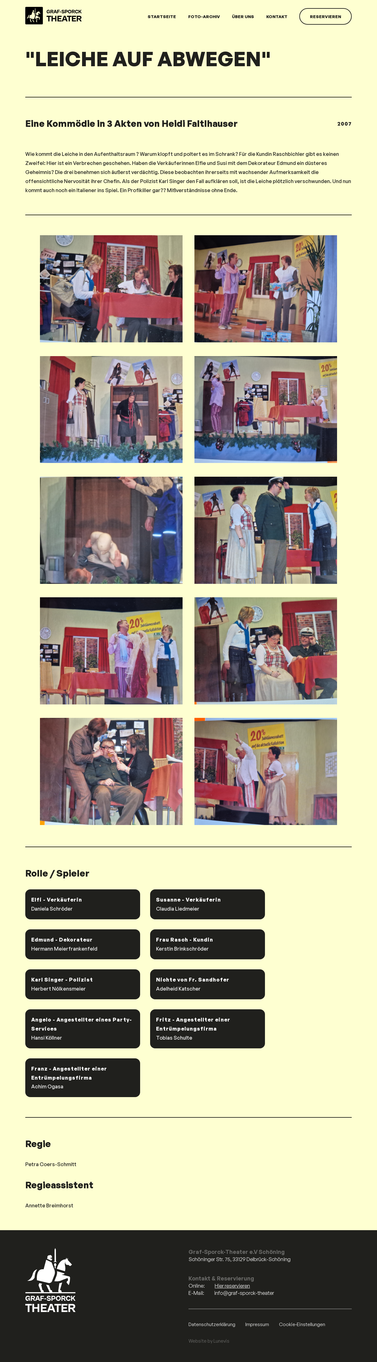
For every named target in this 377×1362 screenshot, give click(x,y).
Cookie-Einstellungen (302, 1324)
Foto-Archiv (204, 16)
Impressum (257, 1324)
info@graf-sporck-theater (244, 1293)
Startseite (162, 16)
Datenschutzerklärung (211, 1324)
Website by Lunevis (208, 1341)
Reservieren (325, 16)
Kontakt (276, 16)
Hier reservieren (232, 1285)
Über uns (243, 16)
